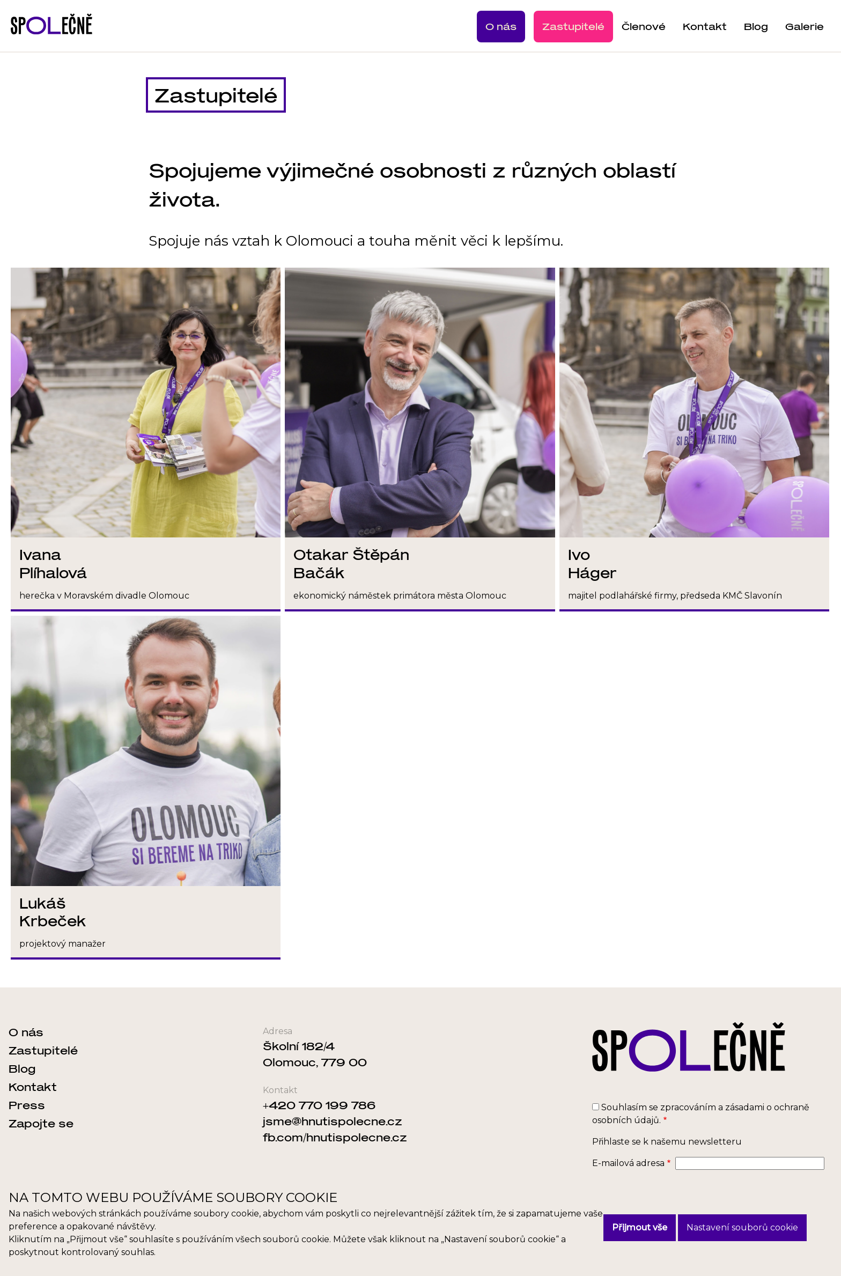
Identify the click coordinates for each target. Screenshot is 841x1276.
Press (27, 1104)
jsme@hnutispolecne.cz (332, 1121)
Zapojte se (41, 1123)
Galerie (804, 26)
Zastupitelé (573, 26)
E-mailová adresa (628, 1163)
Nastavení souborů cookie (742, 1227)
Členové (644, 26)
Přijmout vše (639, 1227)
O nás (501, 26)
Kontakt (705, 26)
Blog (756, 26)
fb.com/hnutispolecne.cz (335, 1137)
